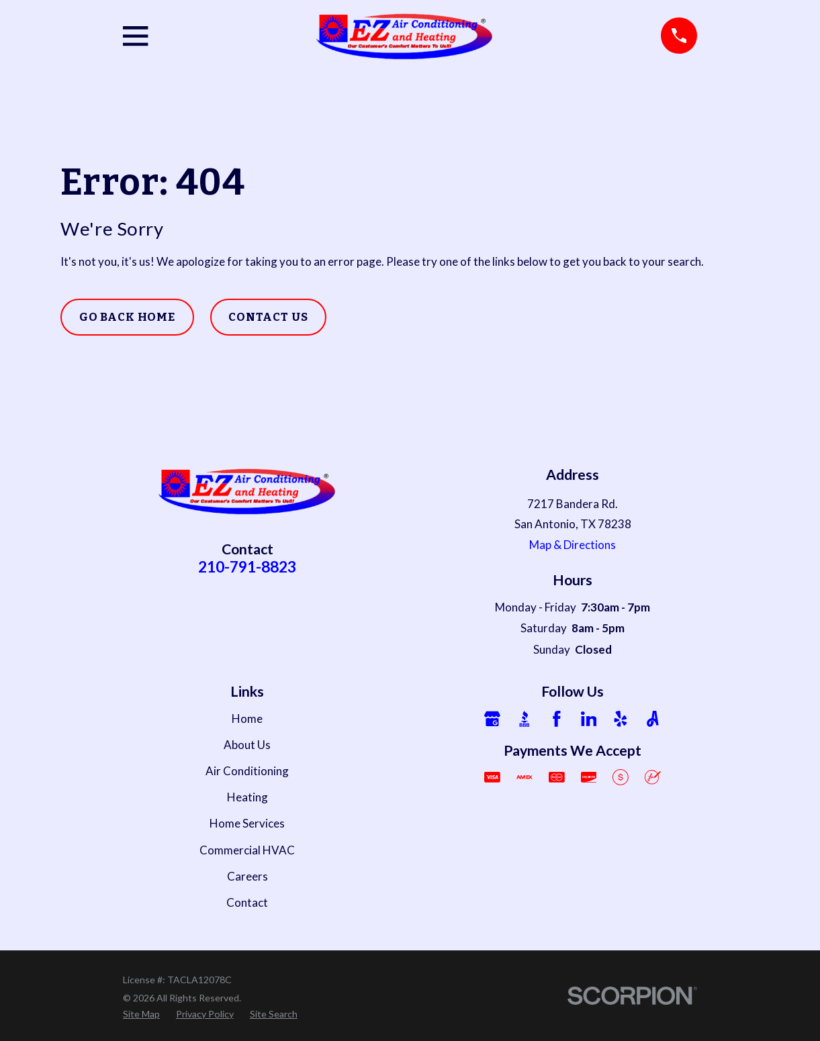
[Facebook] (557, 719)
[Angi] (653, 719)
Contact (247, 902)
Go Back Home (127, 317)
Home (247, 718)
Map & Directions (572, 545)
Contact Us (268, 317)
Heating (247, 797)
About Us (247, 745)
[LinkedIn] (589, 719)
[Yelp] (620, 719)
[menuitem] (141, 1014)
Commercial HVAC (247, 850)
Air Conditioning (247, 771)
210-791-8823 (247, 566)
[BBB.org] (524, 719)
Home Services (247, 823)
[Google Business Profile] (492, 719)
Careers (247, 876)
